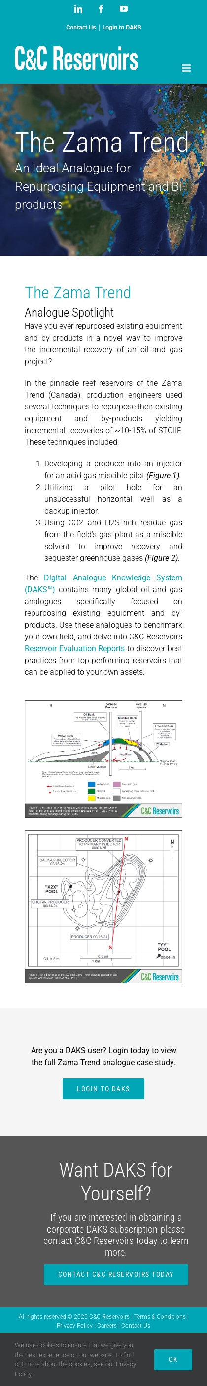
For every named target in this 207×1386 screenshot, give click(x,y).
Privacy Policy (75, 1325)
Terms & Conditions (160, 1316)
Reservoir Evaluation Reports (75, 648)
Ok (173, 1359)
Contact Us (135, 1325)
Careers (107, 1325)
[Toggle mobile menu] (187, 68)
